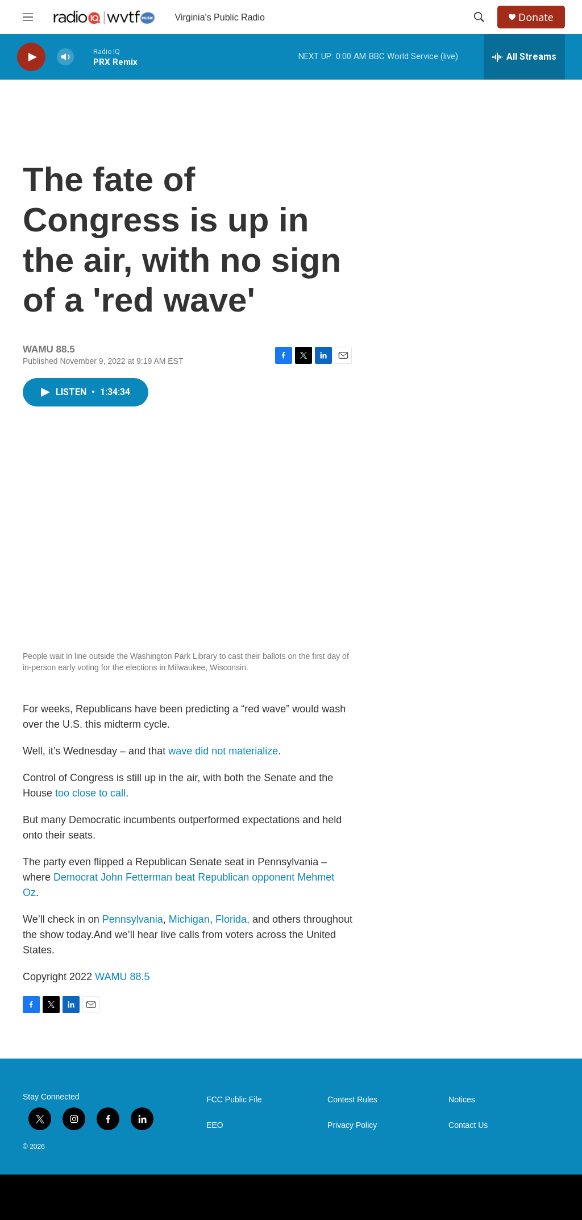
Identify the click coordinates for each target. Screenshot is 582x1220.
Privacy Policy (352, 1125)
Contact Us (468, 1125)
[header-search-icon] (479, 17)
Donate (536, 17)
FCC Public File (233, 1099)
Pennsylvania (132, 919)
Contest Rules (352, 1099)
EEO (214, 1125)
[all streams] (524, 57)
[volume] (65, 57)
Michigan (189, 919)
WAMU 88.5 (122, 976)
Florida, (232, 919)
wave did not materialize (223, 751)
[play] (31, 57)
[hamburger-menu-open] (28, 17)
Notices (461, 1099)
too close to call (90, 793)
